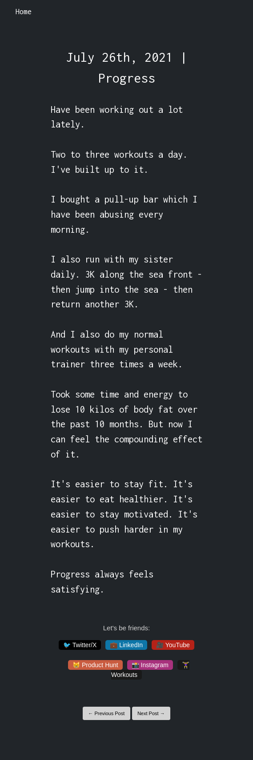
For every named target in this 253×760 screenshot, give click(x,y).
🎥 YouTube (173, 645)
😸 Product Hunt (95, 664)
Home (24, 12)
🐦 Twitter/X (79, 645)
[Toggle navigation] (234, 12)
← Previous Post (106, 713)
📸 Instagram (150, 664)
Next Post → (151, 713)
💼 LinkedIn (126, 645)
